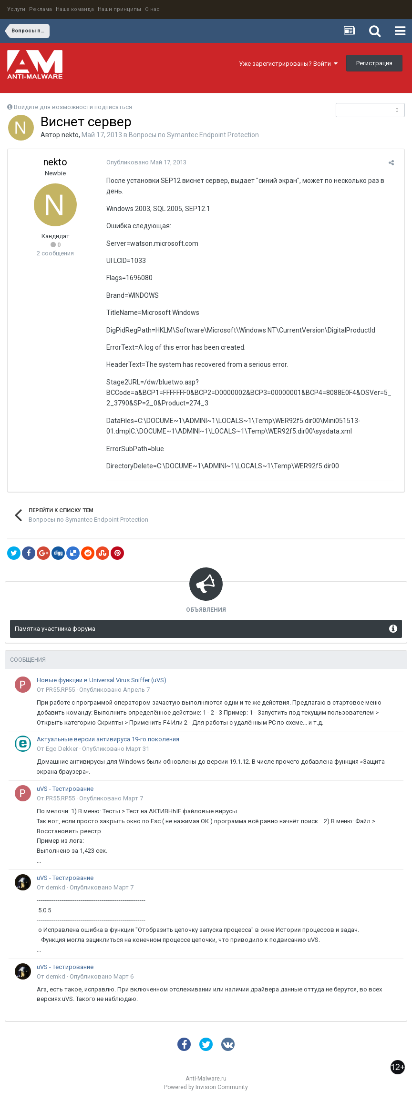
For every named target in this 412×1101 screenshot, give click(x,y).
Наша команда (75, 9)
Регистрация (374, 63)
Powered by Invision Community (206, 1087)
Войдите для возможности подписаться (73, 107)
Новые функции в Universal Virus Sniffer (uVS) (101, 680)
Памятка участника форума (55, 628)
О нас (152, 9)
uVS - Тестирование (65, 788)
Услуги (16, 9)
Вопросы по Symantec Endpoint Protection (194, 135)
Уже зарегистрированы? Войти (288, 63)
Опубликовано (143, 162)
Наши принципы (119, 9)
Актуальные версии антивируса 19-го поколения (108, 739)
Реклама (40, 9)
